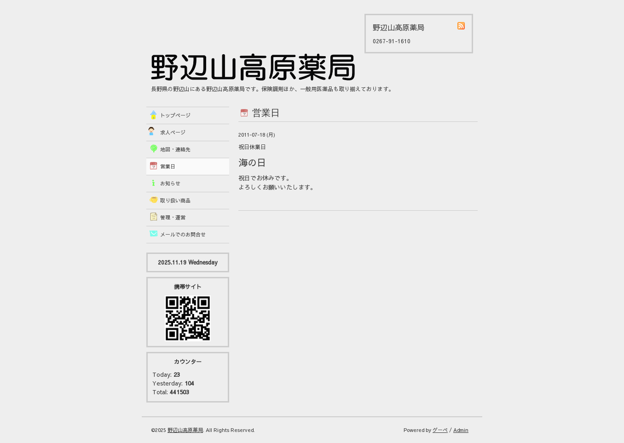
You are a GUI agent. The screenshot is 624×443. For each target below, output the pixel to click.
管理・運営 (172, 217)
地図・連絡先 (175, 149)
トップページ (175, 115)
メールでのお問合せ (183, 234)
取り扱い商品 (175, 200)
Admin (460, 429)
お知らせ (170, 183)
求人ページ (172, 132)
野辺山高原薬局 (185, 429)
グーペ (440, 429)
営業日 (167, 166)
